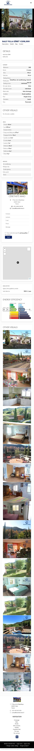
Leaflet (30, 278)
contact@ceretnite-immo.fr (18, 208)
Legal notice (19, 744)
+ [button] (4, 248)
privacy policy (23, 233)
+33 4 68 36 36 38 (18, 206)
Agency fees (27, 744)
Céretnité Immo (17, 196)
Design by (24, 746)
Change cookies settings (12, 746)
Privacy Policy (21, 749)
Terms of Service (27, 749)
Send (8, 237)
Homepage (8, 3)
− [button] (4, 251)
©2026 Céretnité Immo (9, 744)
